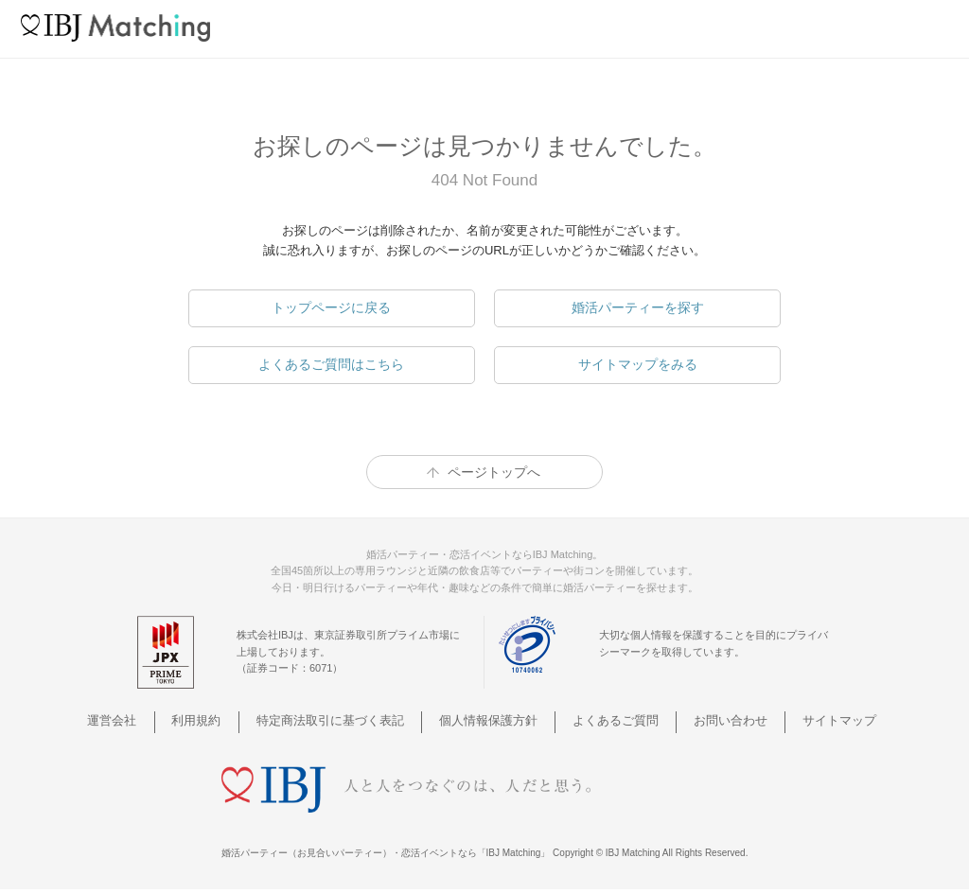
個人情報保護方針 (491, 720)
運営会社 (147, 720)
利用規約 (221, 720)
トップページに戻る (331, 307)
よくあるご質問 (607, 720)
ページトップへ (494, 472)
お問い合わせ (711, 720)
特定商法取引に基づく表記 (343, 720)
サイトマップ (809, 720)
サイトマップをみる (637, 364)
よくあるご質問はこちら (331, 364)
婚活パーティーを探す (638, 307)
